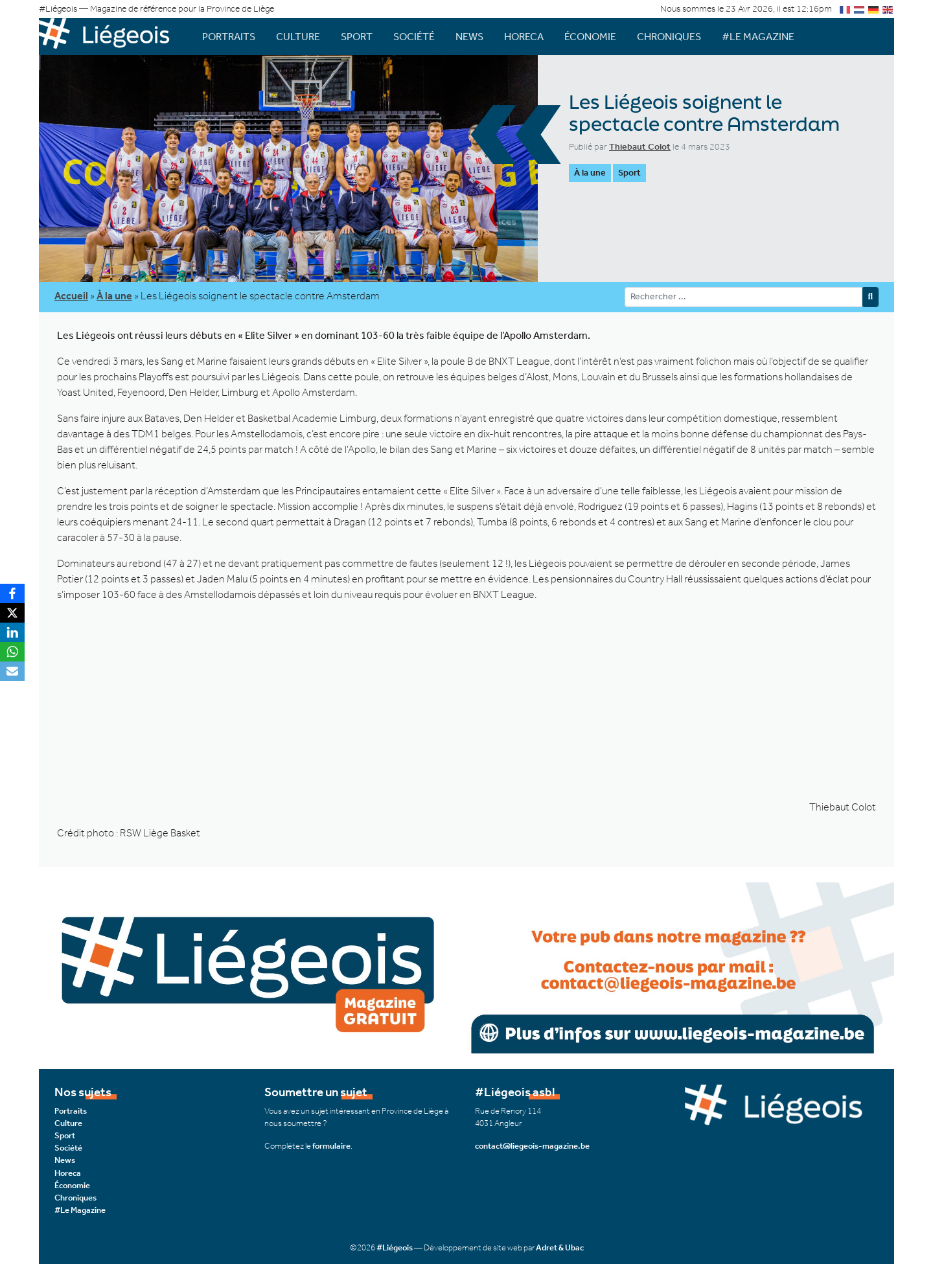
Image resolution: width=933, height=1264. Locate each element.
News (469, 36)
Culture (298, 36)
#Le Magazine (758, 36)
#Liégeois (394, 1247)
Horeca (524, 36)
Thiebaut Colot (640, 146)
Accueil (71, 296)
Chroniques (669, 36)
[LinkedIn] (12, 632)
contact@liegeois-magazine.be (532, 1146)
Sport (357, 36)
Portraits (228, 36)
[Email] (12, 671)
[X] (12, 613)
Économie (590, 36)
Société (414, 36)
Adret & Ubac (560, 1247)
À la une (590, 172)
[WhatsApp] (12, 651)
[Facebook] (12, 593)
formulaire (331, 1146)
